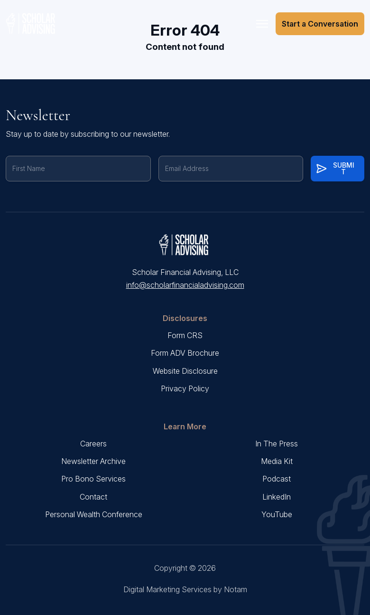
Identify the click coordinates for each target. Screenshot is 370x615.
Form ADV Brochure (185, 353)
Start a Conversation (320, 23)
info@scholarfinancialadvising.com (185, 285)
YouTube (276, 514)
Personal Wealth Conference (93, 514)
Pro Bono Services (93, 478)
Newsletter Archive (93, 461)
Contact (93, 496)
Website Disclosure (185, 371)
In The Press (276, 443)
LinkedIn (276, 496)
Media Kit (277, 461)
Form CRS (185, 335)
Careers (93, 443)
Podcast (276, 478)
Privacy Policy (185, 388)
